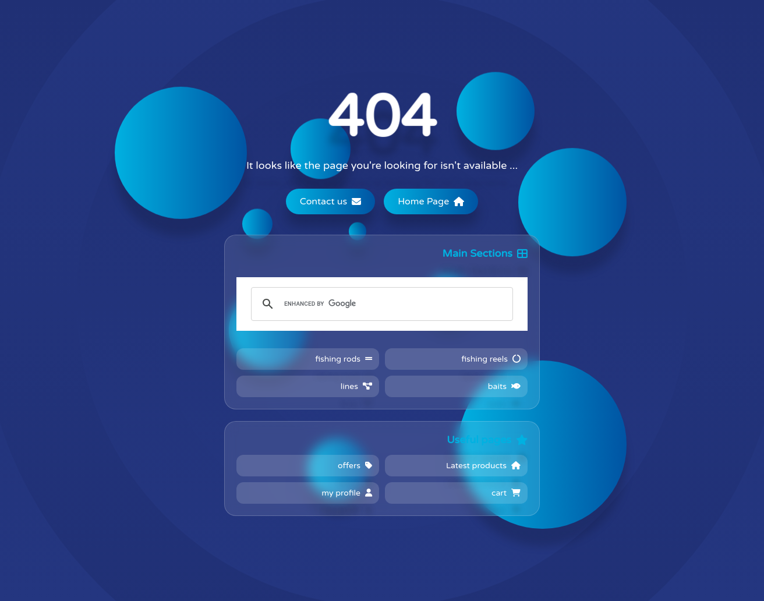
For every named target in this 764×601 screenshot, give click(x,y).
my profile (346, 493)
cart (506, 493)
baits (504, 386)
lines (356, 386)
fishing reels (491, 359)
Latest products (483, 466)
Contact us (330, 201)
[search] (380, 304)
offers (355, 466)
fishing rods (343, 359)
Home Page (431, 201)
